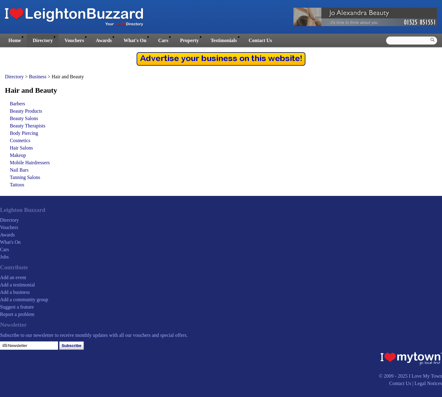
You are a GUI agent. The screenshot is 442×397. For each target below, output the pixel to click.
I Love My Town (425, 376)
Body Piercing (24, 133)
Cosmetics (20, 140)
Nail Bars (19, 170)
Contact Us (260, 40)
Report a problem (17, 314)
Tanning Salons (25, 177)
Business (38, 76)
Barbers (17, 103)
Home (14, 40)
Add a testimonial (17, 284)
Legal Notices (428, 383)
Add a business (15, 292)
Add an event (13, 277)
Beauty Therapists (27, 125)
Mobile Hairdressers (30, 162)
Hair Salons (21, 147)
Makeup (18, 155)
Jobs (4, 256)
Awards (104, 40)
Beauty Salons (24, 118)
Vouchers (74, 40)
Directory (42, 40)
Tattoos (17, 184)
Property (189, 40)
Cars (163, 40)
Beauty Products (26, 111)
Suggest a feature (17, 306)
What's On (135, 40)
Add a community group (24, 299)
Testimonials (224, 40)
